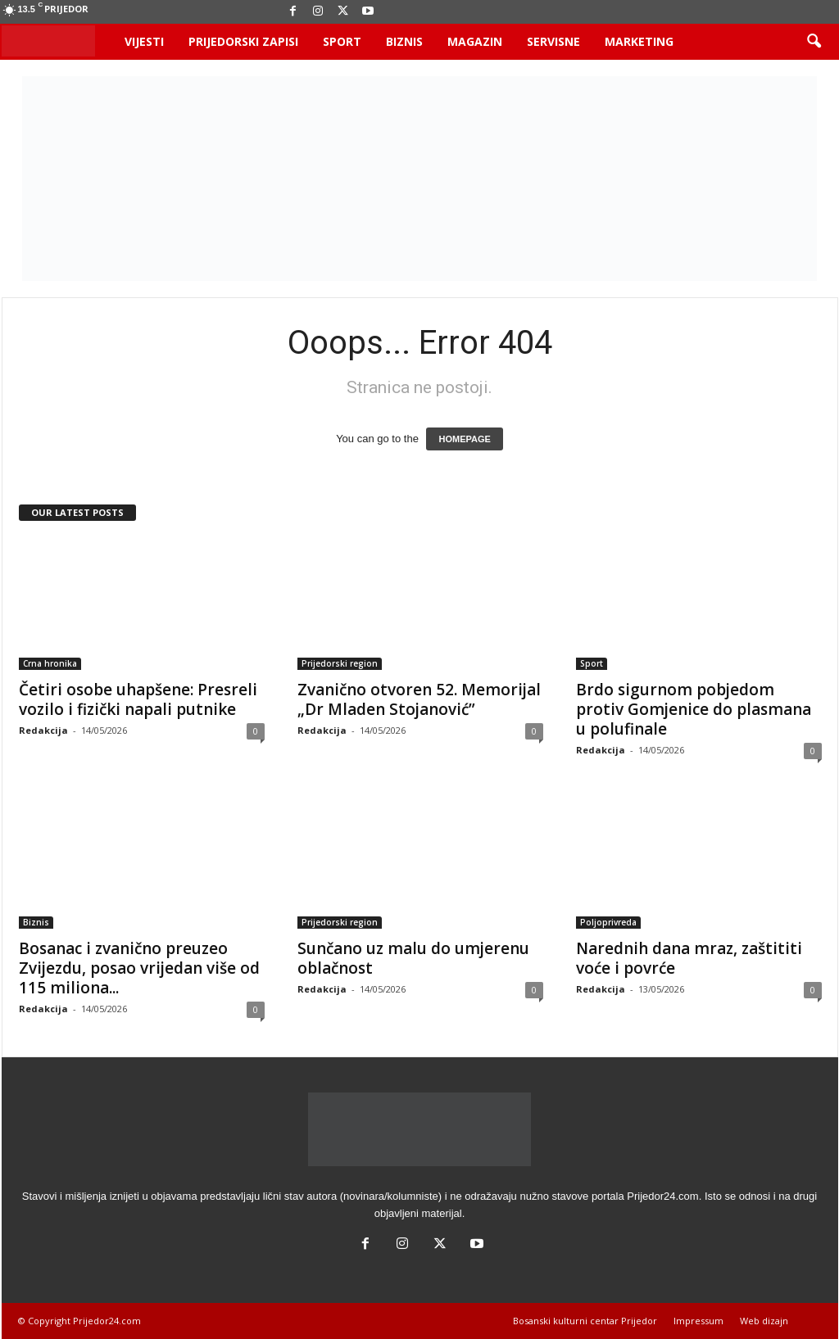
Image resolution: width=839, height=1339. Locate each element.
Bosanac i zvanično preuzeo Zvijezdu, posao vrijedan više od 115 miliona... (139, 968)
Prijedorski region (340, 663)
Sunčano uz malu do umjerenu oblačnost (413, 958)
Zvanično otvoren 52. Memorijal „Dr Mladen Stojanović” (419, 699)
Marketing (639, 41)
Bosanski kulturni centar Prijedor (585, 1320)
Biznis (404, 41)
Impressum (698, 1320)
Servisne (553, 41)
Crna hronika (50, 663)
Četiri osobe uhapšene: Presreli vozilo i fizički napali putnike (138, 699)
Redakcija (43, 730)
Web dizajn (764, 1320)
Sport (342, 41)
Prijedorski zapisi (243, 41)
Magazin (474, 41)
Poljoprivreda (608, 922)
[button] (814, 42)
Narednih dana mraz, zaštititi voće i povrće (689, 958)
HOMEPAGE (464, 439)
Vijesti (144, 41)
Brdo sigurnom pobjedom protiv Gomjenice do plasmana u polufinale (693, 709)
